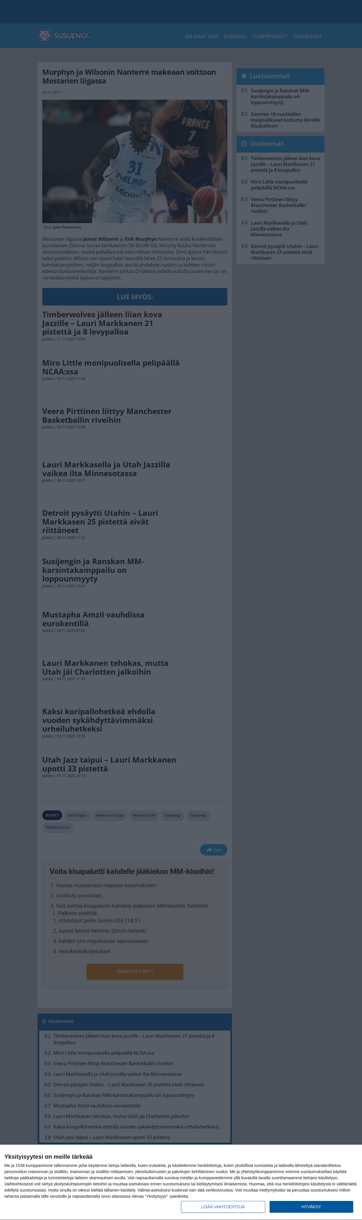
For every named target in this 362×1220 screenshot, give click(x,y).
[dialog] (181, 1182)
